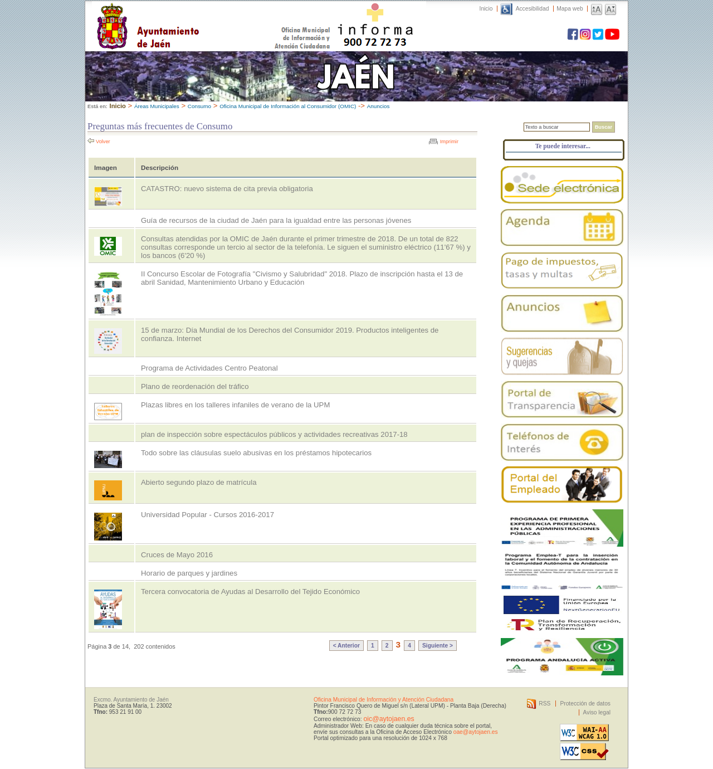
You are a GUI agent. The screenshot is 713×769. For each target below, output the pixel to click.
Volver (103, 141)
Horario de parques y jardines (189, 573)
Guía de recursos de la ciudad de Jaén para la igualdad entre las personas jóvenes (276, 220)
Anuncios (378, 106)
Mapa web (569, 9)
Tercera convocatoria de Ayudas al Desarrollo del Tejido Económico (250, 591)
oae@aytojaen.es (475, 732)
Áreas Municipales (156, 106)
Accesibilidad (532, 9)
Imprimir (449, 141)
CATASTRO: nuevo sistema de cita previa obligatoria (227, 188)
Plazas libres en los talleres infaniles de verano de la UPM (235, 405)
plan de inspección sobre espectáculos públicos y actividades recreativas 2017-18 (274, 434)
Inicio (486, 9)
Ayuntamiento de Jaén (196, 15)
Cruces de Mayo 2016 (177, 555)
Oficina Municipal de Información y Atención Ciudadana (383, 700)
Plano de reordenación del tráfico (195, 386)
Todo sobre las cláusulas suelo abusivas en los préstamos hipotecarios (256, 453)
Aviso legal (597, 712)
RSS (544, 703)
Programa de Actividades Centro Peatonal (209, 368)
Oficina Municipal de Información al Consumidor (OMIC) (287, 106)
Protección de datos (585, 703)
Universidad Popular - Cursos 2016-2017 (207, 514)
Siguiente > (437, 646)
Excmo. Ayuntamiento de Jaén (131, 700)
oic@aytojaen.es (388, 719)
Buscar (603, 127)
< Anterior (346, 646)
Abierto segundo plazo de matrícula (198, 482)
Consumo (199, 106)
